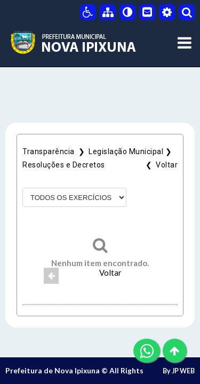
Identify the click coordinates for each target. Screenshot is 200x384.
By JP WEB (179, 371)
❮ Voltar (160, 165)
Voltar (110, 272)
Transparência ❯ (55, 151)
